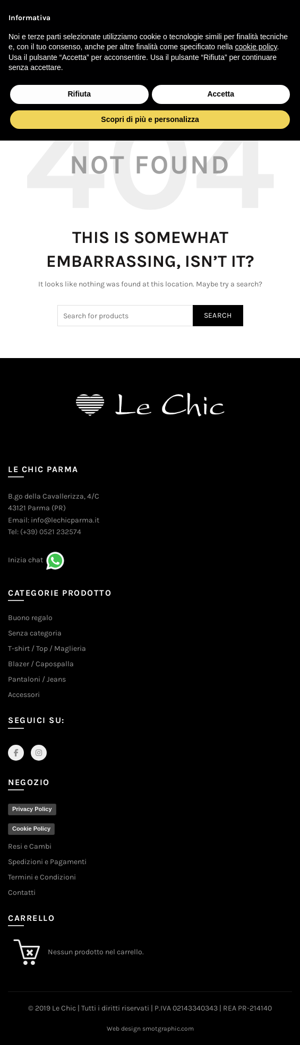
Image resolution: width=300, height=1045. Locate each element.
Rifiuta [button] (79, 94)
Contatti (22, 892)
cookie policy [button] (256, 46)
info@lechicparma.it (65, 520)
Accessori (24, 694)
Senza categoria (35, 633)
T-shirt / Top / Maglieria (47, 648)
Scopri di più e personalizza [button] (150, 119)
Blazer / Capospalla (41, 663)
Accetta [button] (220, 94)
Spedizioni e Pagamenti (47, 861)
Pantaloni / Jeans (37, 679)
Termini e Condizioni (42, 877)
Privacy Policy (32, 809)
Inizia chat (25, 559)
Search (218, 315)
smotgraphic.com (168, 1028)
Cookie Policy (31, 828)
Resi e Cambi (30, 846)
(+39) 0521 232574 (50, 531)
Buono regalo (30, 617)
